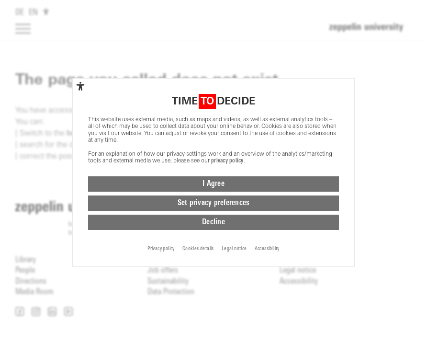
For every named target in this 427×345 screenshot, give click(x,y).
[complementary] (80, 94)
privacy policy (227, 169)
